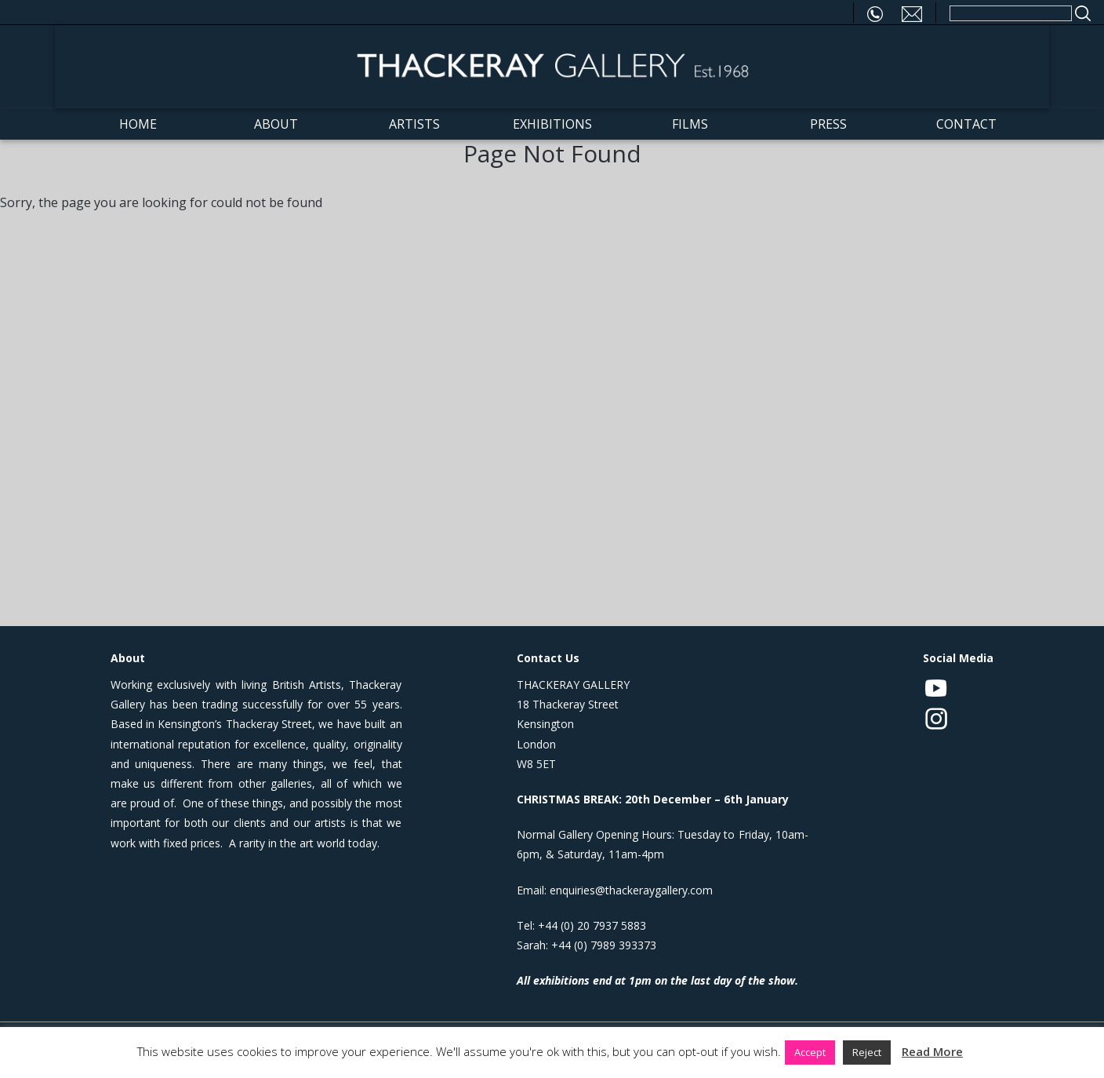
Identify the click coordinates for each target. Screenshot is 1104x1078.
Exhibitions (552, 124)
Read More (932, 1051)
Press (828, 124)
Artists (414, 124)
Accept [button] (810, 1052)
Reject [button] (866, 1052)
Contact (966, 124)
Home (138, 124)
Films (690, 124)
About (276, 124)
